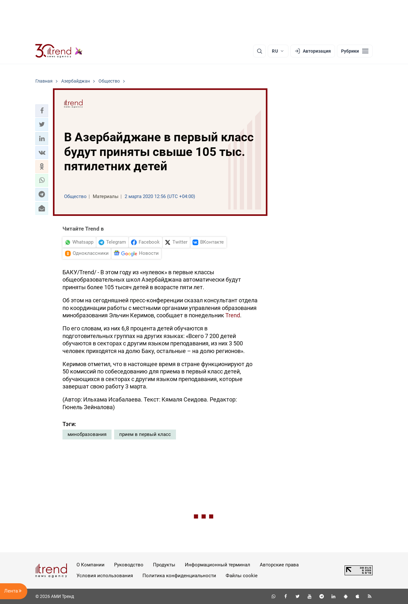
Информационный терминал (217, 565)
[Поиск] (259, 51)
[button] (41, 111)
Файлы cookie (242, 575)
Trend (232, 315)
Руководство (128, 565)
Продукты (164, 565)
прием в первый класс (145, 434)
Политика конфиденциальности (179, 575)
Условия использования (104, 575)
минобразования (87, 434)
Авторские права (279, 565)
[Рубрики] (355, 51)
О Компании (90, 565)
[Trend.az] (59, 51)
